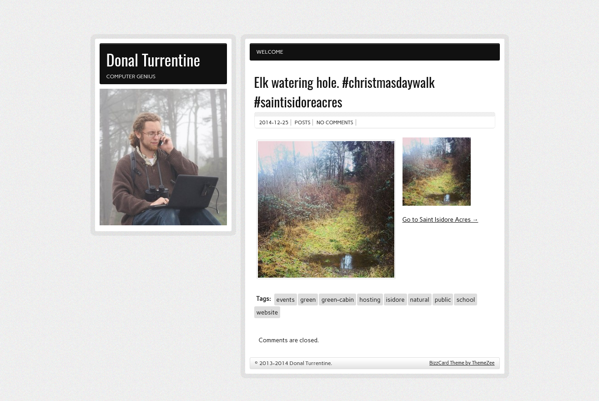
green (308, 299)
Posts (303, 122)
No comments (335, 122)
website (267, 312)
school (465, 299)
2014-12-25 (274, 122)
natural (419, 299)
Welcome (270, 52)
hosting (369, 299)
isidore (395, 299)
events (286, 299)
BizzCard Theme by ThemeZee (461, 363)
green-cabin (337, 299)
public (443, 299)
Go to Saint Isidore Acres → (440, 219)
